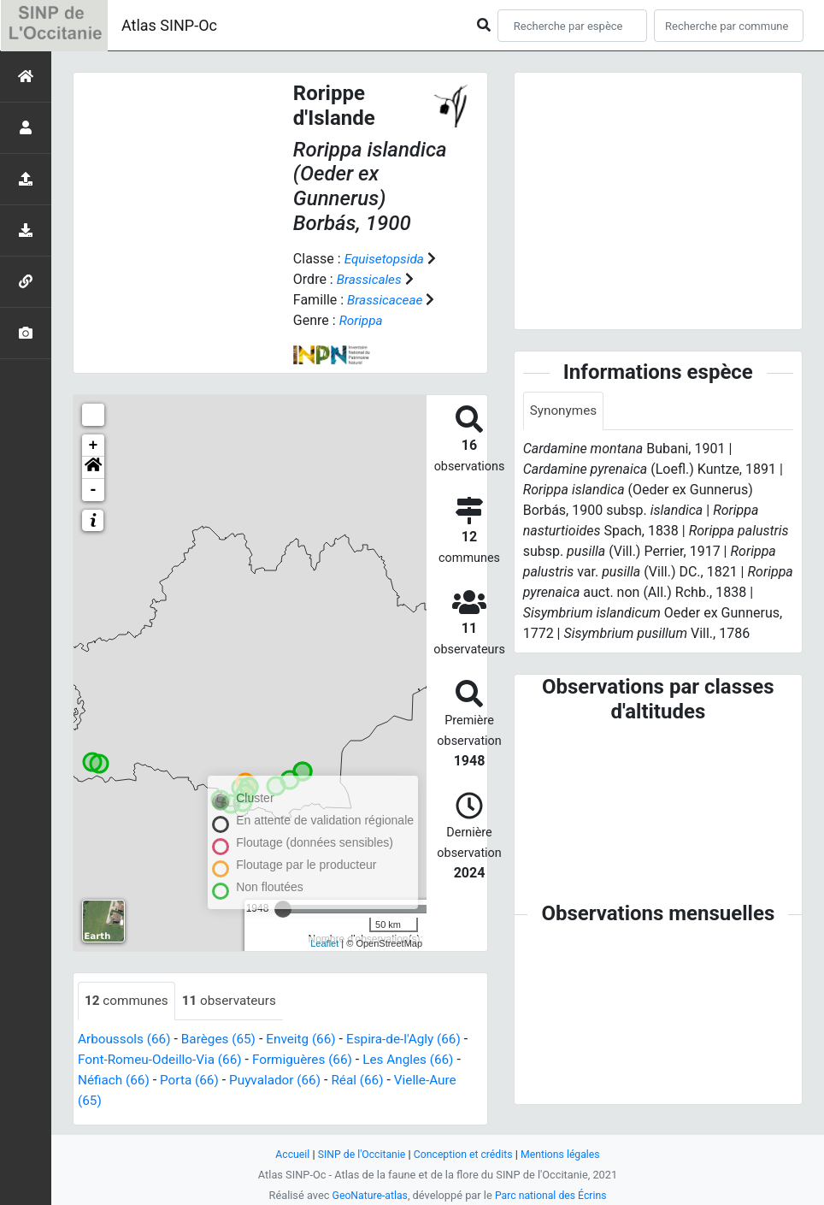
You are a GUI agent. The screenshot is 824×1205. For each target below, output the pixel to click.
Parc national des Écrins (552, 1195)
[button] (93, 468)
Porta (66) (201, 1080)
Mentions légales (565, 1154)
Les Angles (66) (429, 1060)
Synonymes (565, 411)
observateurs (234, 1001)
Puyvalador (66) (290, 1080)
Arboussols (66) (126, 1039)
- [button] (93, 490)
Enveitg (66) (310, 1039)
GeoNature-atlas (367, 1195)
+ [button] (93, 445)
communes (128, 1001)
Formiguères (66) (319, 1060)
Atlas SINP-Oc (169, 25)
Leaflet (324, 943)
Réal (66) (376, 1080)
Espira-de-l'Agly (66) (417, 1039)
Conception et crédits (463, 1154)
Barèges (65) (224, 1039)
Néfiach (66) (122, 1080)
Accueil (286, 1154)
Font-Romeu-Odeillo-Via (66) (170, 1060)
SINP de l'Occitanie (357, 1154)
